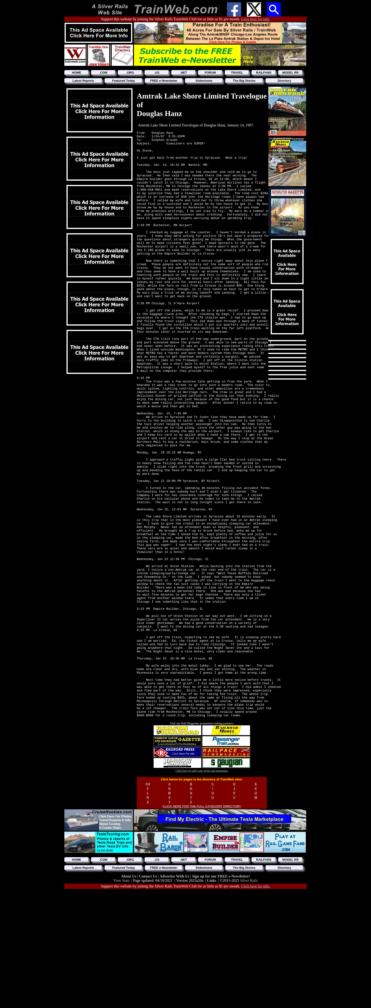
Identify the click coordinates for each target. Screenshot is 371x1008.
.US (156, 72)
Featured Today (123, 80)
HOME (76, 72)
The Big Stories (244, 80)
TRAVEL (237, 72)
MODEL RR (290, 72)
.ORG (130, 72)
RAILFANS (263, 72)
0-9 (148, 901)
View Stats (121, 998)
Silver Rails (249, 998)
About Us (129, 993)
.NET (183, 72)
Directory (284, 80)
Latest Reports (83, 80)
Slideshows (203, 80)
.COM (103, 72)
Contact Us (148, 993)
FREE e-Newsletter (163, 80)
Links (211, 998)
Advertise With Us (174, 993)
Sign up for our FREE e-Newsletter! (221, 993)
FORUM (210, 72)
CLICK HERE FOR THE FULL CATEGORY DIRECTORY (202, 923)
